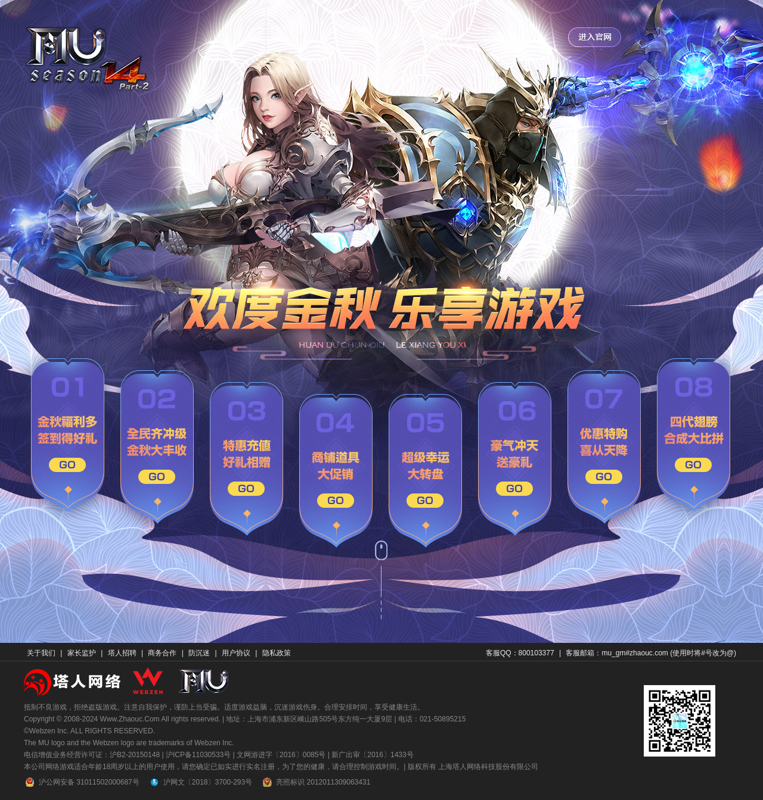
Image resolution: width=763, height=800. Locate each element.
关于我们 (41, 653)
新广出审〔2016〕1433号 (372, 755)
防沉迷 (199, 653)
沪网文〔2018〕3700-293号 (200, 782)
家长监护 (81, 653)
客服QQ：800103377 (520, 653)
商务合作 (162, 653)
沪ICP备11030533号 (198, 755)
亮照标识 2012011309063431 (315, 782)
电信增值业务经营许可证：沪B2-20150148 (92, 755)
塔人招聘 (122, 653)
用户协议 (236, 653)
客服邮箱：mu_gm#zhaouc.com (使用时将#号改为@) (651, 653)
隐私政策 (276, 653)
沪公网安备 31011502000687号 (81, 782)
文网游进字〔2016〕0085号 (281, 755)
